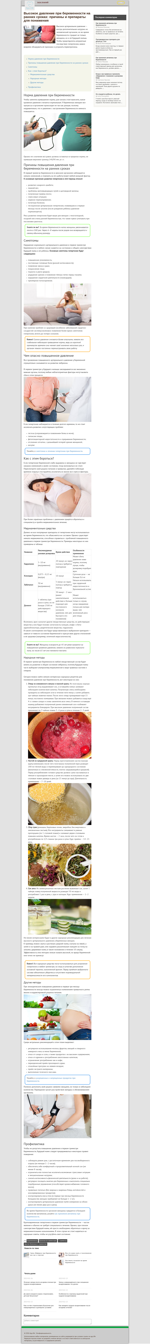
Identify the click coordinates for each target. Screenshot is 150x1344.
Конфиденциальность (43, 1333)
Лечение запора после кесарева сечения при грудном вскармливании (40, 1283)
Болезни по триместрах (48, 1241)
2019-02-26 (28, 1278)
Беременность (32, 1241)
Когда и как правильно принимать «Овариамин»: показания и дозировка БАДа (109, 76)
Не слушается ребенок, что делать (108, 94)
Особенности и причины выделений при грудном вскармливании (73, 1295)
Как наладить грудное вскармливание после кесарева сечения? (74, 1306)
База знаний (42, 2)
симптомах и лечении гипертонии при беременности (59, 451)
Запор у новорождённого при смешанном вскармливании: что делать (74, 1283)
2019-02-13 (28, 1302)
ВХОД (121, 2)
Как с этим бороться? (37, 71)
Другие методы (36, 83)
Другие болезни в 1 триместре (35, 1244)
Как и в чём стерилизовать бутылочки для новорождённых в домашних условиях (38, 1306)
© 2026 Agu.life (29, 1333)
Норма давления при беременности (43, 59)
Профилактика (34, 87)
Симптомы (32, 67)
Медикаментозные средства (42, 75)
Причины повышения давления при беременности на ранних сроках (58, 63)
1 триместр (63, 1241)
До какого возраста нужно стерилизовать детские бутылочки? (38, 1295)
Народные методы (38, 79)
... (119, 33)
